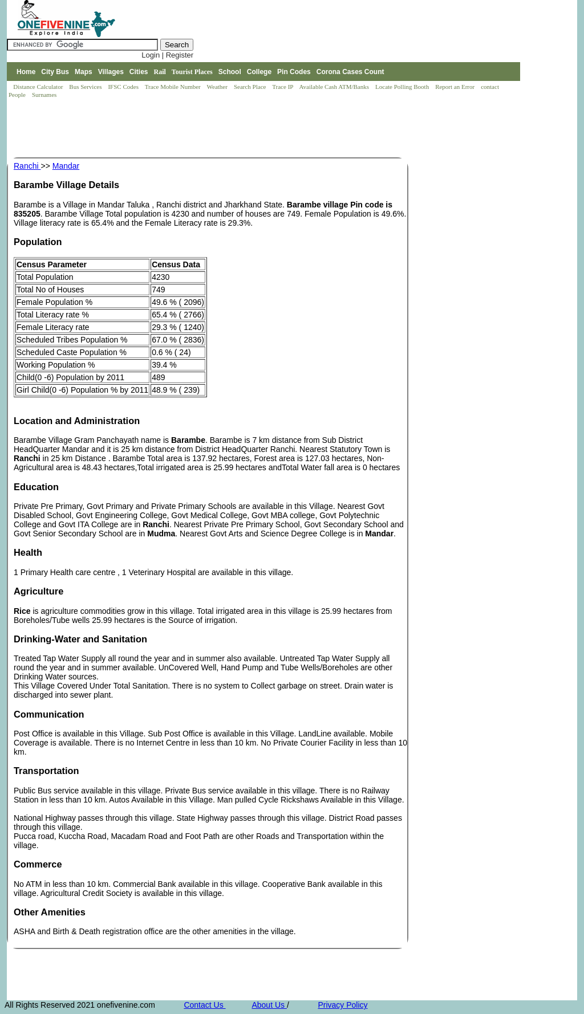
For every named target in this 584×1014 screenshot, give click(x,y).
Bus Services (85, 86)
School (229, 72)
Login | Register (167, 55)
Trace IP (283, 86)
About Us (269, 1004)
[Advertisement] (214, 128)
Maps (83, 72)
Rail (160, 72)
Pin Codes (294, 72)
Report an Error (455, 86)
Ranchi (27, 165)
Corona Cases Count (350, 72)
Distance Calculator (38, 86)
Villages (111, 72)
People (18, 94)
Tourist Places (192, 72)
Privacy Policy (342, 1004)
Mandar (65, 165)
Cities (138, 72)
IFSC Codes (124, 86)
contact (491, 86)
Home (26, 72)
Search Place (250, 86)
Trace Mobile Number (173, 86)
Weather (218, 86)
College (259, 72)
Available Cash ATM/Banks (334, 86)
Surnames (44, 94)
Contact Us (204, 1004)
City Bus (55, 72)
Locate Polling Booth (403, 86)
